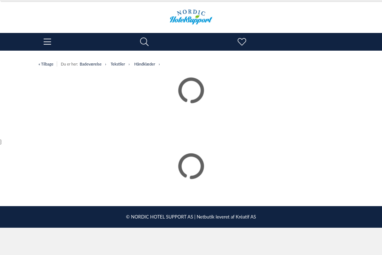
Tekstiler (118, 64)
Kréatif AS (246, 217)
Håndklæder (144, 64)
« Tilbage (46, 64)
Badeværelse (91, 64)
